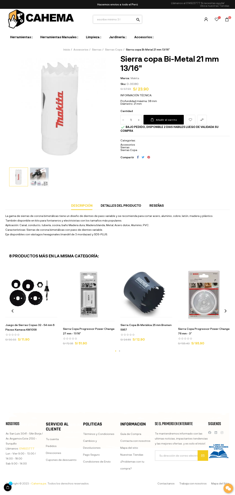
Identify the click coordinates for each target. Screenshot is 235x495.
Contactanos (166, 483)
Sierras (124, 147)
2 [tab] (119, 351)
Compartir (138, 157)
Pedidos (51, 486)
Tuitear (143, 157)
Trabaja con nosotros (193, 483)
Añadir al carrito (163, 120)
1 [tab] (116, 351)
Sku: (123, 83)
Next (224, 310)
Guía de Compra (130, 476)
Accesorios (127, 144)
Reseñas (156, 205)
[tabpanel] (31, 307)
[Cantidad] (131, 119)
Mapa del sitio (129, 490)
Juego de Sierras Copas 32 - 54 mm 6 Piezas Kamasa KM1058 (29, 327)
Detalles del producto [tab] (121, 205)
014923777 (193, 3)
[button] (214, 6)
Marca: (125, 78)
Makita (135, 78)
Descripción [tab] (81, 205)
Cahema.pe (38, 483)
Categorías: (128, 140)
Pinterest (148, 157)
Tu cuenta (52, 479)
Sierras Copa (128, 150)
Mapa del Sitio (220, 483)
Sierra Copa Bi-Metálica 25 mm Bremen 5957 (146, 327)
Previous (11, 310)
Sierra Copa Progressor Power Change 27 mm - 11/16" (89, 331)
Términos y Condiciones (98, 474)
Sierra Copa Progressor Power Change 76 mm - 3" (204, 331)
